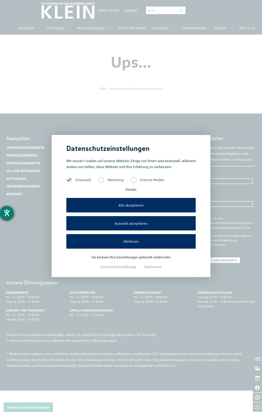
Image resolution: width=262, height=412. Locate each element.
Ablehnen (131, 241)
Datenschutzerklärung (119, 266)
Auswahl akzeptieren (131, 223)
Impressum (152, 266)
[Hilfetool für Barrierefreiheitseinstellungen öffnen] (7, 213)
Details (131, 189)
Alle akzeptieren (131, 205)
